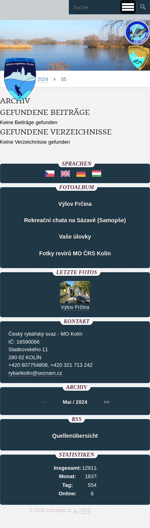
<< (43, 402)
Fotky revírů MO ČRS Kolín (75, 253)
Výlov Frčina (75, 204)
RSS (86, 510)
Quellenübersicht (75, 436)
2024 (43, 79)
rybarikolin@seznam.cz (35, 373)
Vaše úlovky (75, 236)
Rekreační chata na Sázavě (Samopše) (75, 220)
